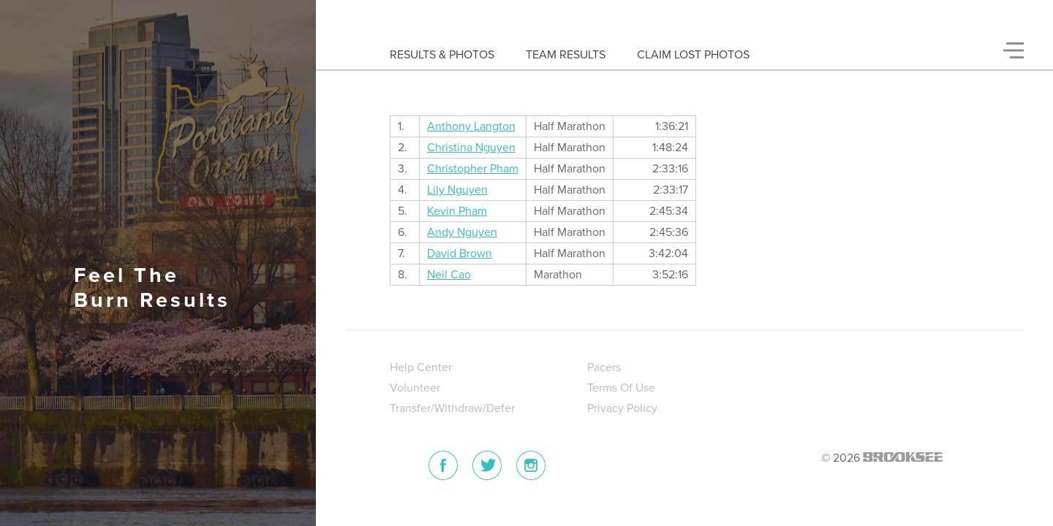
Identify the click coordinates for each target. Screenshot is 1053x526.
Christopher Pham (472, 168)
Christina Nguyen (471, 147)
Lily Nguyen (457, 190)
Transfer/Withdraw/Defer (452, 408)
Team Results (565, 54)
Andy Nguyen (462, 232)
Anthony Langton (471, 126)
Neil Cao (449, 274)
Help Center (421, 367)
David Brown (459, 253)
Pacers (604, 367)
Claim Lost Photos (693, 54)
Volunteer (415, 388)
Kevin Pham (457, 211)
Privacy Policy (622, 408)
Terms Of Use (621, 388)
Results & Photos (442, 54)
